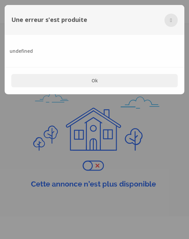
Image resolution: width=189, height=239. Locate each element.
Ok (95, 80)
